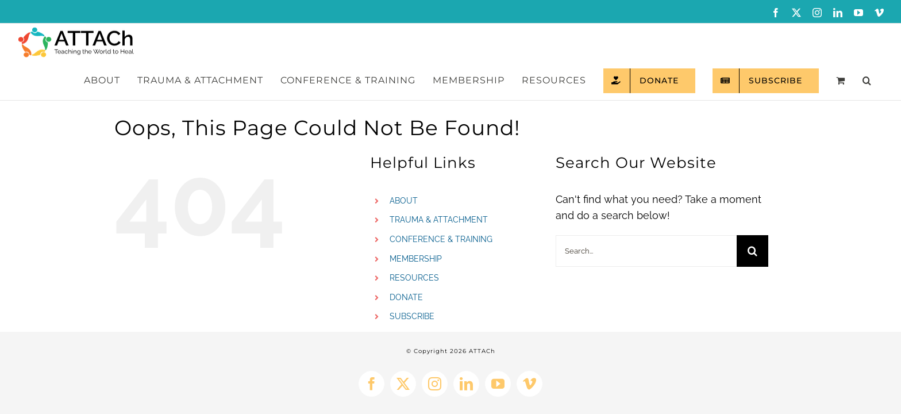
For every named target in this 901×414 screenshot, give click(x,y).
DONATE (406, 259)
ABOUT (404, 163)
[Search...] (646, 213)
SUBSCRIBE (412, 278)
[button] (874, 43)
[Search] (752, 213)
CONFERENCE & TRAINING (441, 201)
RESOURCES (414, 240)
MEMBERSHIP (416, 221)
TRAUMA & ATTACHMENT (439, 182)
